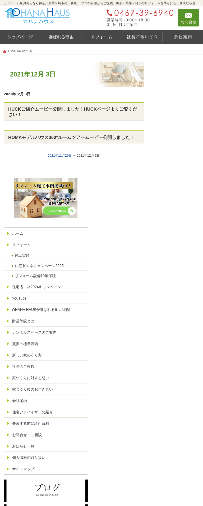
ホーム (165, 107)
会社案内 (167, 307)
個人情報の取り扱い (176, 373)
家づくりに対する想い (176, 277)
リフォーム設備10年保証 (180, 156)
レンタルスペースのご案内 (176, 227)
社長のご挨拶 (171, 263)
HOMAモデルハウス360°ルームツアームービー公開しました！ (71, 137)
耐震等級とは (171, 213)
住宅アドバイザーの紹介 (176, 320)
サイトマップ (171, 384)
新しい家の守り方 (175, 252)
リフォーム (169, 118)
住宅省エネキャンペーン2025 (177, 141)
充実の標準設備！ (175, 240)
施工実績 (170, 129)
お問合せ (188, 17)
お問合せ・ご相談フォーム (167, 459)
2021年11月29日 (60, 155)
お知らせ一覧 (171, 361)
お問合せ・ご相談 (175, 350)
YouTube (167, 186)
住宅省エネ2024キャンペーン (177, 172)
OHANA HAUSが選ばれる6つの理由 (178, 199)
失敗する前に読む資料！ (176, 336)
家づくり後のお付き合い (176, 293)
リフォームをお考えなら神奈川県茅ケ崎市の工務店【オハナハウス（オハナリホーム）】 (113, 492)
